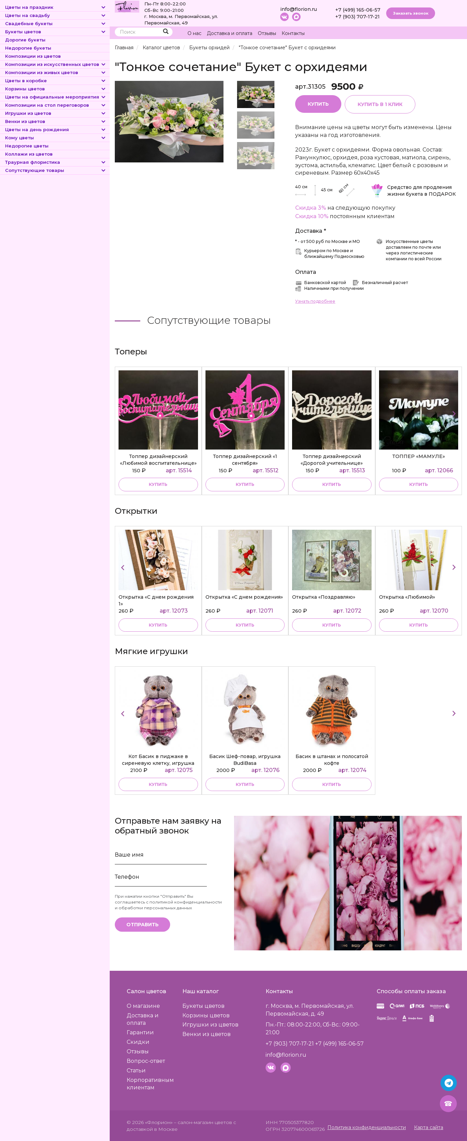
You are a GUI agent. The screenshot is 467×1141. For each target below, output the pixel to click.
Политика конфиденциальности (366, 1127)
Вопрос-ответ (146, 1061)
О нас (194, 33)
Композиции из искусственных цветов (55, 64)
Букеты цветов (55, 31)
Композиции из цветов (33, 56)
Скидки (138, 1042)
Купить (318, 104)
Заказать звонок (410, 13)
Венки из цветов (55, 121)
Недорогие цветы (27, 145)
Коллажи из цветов (29, 154)
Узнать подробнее (315, 301)
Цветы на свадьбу (55, 15)
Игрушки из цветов (55, 113)
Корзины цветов (55, 88)
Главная (124, 48)
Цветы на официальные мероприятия (55, 97)
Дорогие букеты (25, 39)
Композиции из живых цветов (55, 72)
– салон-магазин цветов (203, 1122)
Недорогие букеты (28, 48)
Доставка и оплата (229, 33)
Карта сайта (428, 1127)
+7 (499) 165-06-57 (357, 10)
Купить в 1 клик (380, 104)
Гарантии (140, 1032)
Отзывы (267, 33)
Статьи (136, 1070)
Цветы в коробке (55, 80)
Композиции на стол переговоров (55, 105)
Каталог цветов (161, 48)
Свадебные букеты (55, 23)
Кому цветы (55, 137)
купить (158, 484)
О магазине (143, 1006)
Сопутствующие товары (55, 170)
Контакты (293, 33)
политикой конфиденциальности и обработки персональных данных (168, 904)
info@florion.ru (298, 9)
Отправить (142, 924)
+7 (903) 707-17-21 (357, 17)
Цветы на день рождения (55, 129)
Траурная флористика (55, 162)
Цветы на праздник (55, 7)
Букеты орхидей (209, 48)
